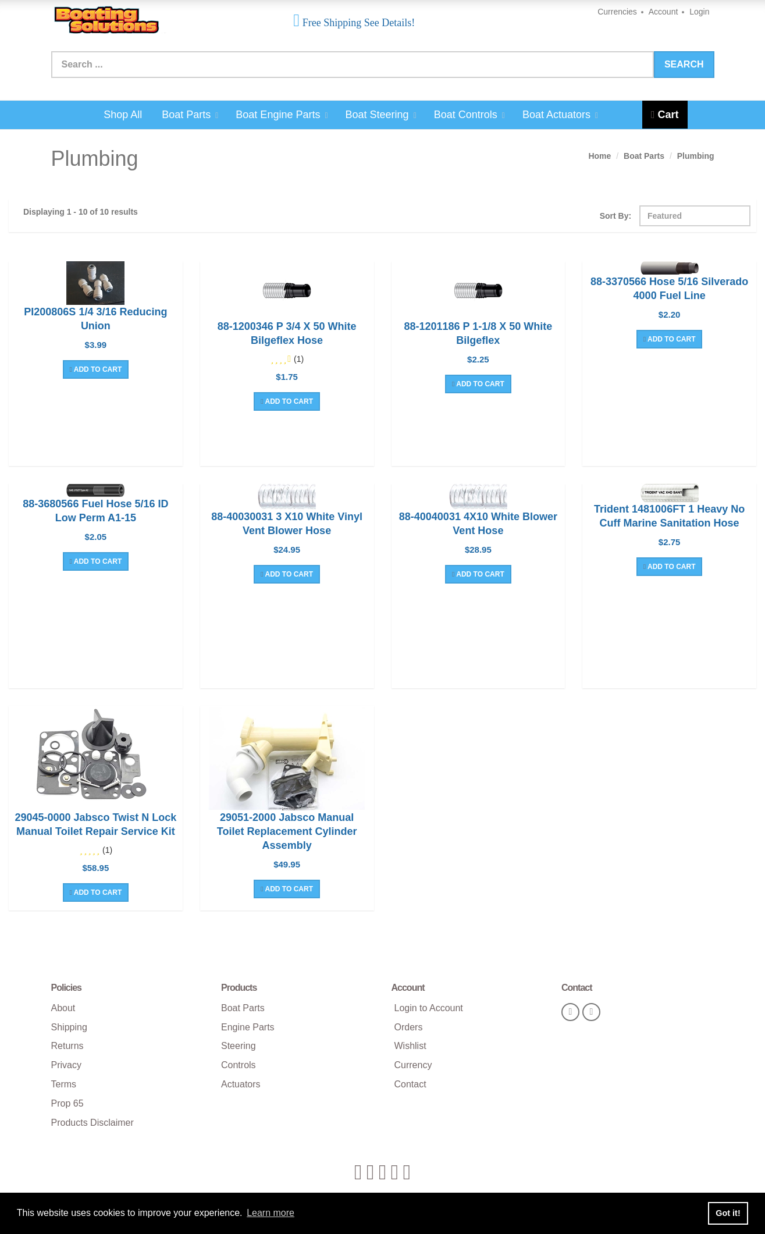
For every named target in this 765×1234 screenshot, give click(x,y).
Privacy (66, 1065)
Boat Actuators (560, 114)
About (63, 1008)
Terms (64, 1084)
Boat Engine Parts (282, 114)
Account (663, 11)
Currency (413, 1065)
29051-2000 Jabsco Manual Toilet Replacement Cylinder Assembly (287, 831)
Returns (67, 1046)
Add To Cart (96, 369)
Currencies (617, 11)
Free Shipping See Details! (357, 23)
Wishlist (410, 1046)
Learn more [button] (270, 1213)
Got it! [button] (728, 1213)
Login (699, 11)
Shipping (69, 1027)
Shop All (123, 114)
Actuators (241, 1084)
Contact (410, 1084)
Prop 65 (67, 1103)
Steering (238, 1046)
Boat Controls (469, 114)
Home (599, 156)
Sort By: (615, 216)
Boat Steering (381, 114)
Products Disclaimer (92, 1123)
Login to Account (428, 1008)
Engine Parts (248, 1027)
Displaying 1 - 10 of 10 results (80, 211)
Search (684, 64)
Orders (408, 1027)
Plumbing (695, 156)
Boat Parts (190, 114)
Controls (238, 1065)
